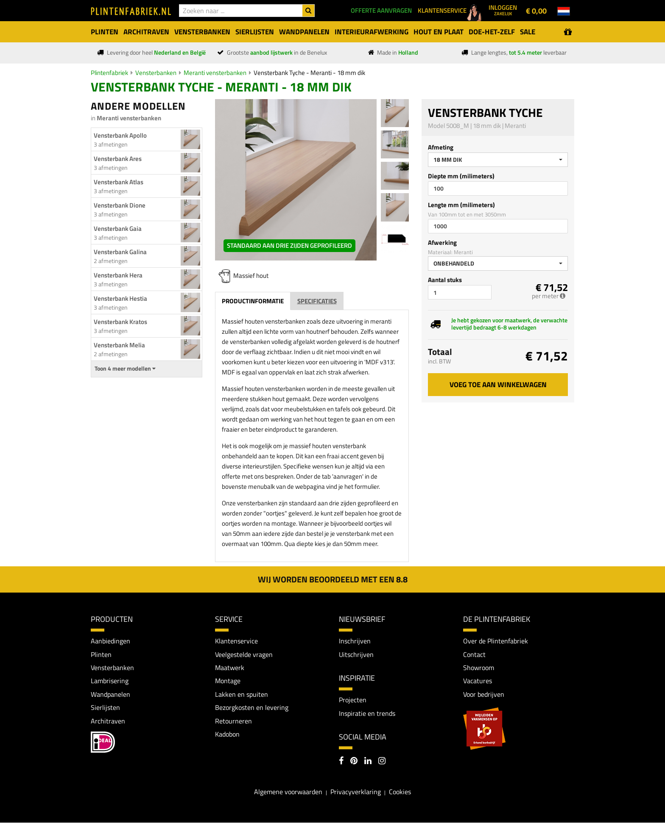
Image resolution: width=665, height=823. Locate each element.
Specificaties (317, 301)
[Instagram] (382, 762)
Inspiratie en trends (367, 713)
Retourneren (233, 721)
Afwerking (442, 242)
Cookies (400, 792)
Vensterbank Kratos (120, 322)
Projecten (352, 700)
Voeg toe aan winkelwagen (498, 384)
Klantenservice (236, 641)
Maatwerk (229, 668)
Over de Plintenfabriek (495, 641)
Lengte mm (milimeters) (461, 205)
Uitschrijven (356, 654)
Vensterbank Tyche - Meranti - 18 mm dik (309, 73)
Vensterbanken (155, 73)
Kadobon (227, 735)
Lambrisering (110, 681)
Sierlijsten (105, 708)
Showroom (478, 668)
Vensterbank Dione (119, 205)
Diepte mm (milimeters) (461, 176)
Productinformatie (253, 301)
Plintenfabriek (109, 73)
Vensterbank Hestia (120, 298)
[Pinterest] (354, 762)
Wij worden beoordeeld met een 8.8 (333, 579)
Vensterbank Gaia (118, 228)
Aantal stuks (445, 280)
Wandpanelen (110, 695)
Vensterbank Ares (118, 158)
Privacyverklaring (355, 792)
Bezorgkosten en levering (251, 708)
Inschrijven (355, 641)
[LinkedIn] (368, 762)
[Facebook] (341, 762)
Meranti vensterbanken (215, 73)
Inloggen (503, 10)
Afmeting (440, 147)
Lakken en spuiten (241, 695)
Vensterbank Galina (120, 252)
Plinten (101, 654)
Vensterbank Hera (118, 275)
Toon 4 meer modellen (125, 368)
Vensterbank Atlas (118, 182)
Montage (227, 681)
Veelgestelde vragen (244, 654)
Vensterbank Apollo (120, 135)
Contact (474, 654)
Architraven (108, 721)
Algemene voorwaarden (288, 792)
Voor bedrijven (483, 695)
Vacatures (477, 681)
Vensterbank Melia (119, 345)
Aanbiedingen (110, 641)
